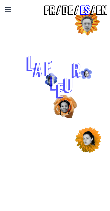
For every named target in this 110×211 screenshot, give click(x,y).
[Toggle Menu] (8, 10)
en (102, 9)
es (85, 9)
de (67, 9)
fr (50, 9)
